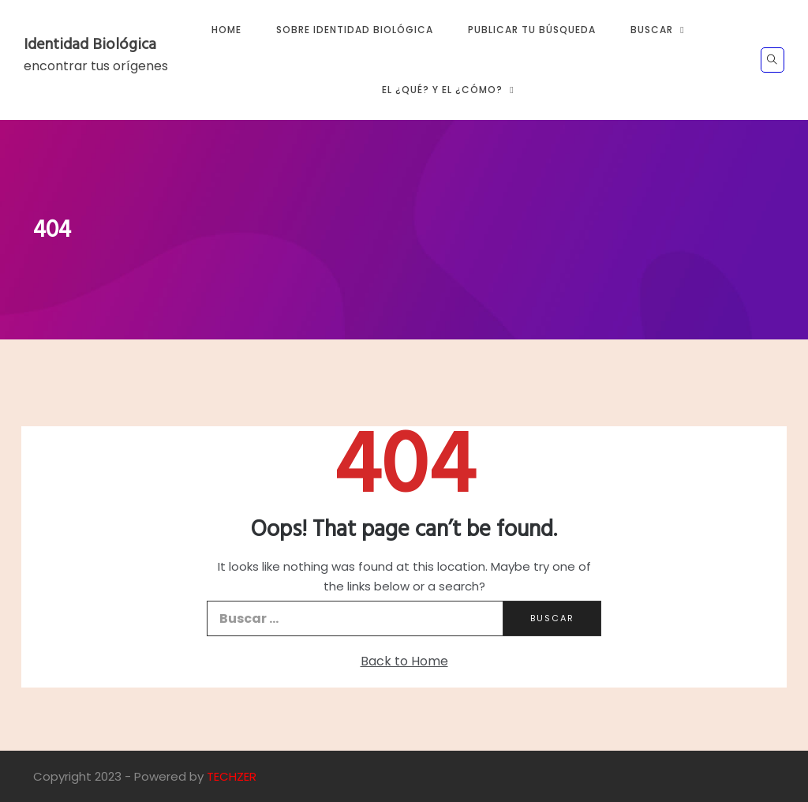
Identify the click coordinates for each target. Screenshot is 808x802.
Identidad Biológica (90, 45)
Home (226, 29)
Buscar (651, 29)
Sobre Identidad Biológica (354, 29)
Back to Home (404, 661)
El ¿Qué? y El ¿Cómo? (442, 89)
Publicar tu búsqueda (532, 29)
